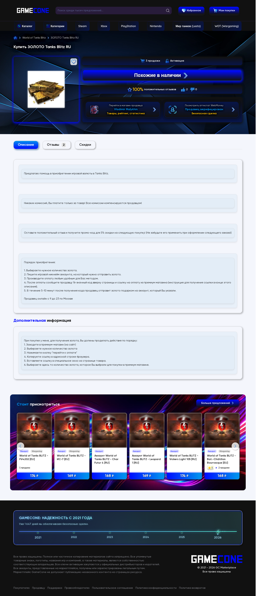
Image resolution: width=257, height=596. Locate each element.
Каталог (27, 26)
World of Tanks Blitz (34, 38)
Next (235, 446)
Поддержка (54, 588)
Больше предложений (217, 403)
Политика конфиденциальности (156, 588)
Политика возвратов (192, 588)
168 (109, 476)
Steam (82, 26)
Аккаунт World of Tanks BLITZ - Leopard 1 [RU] (146, 459)
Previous (20, 446)
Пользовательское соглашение (112, 588)
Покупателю (21, 588)
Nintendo (156, 26)
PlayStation (128, 26)
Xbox (104, 26)
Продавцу (38, 588)
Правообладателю (77, 588)
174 (34, 476)
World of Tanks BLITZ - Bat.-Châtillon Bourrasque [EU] (221, 459)
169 (71, 476)
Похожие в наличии (161, 75)
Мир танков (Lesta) (188, 26)
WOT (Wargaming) (227, 26)
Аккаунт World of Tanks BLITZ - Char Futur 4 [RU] (106, 459)
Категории (57, 26)
